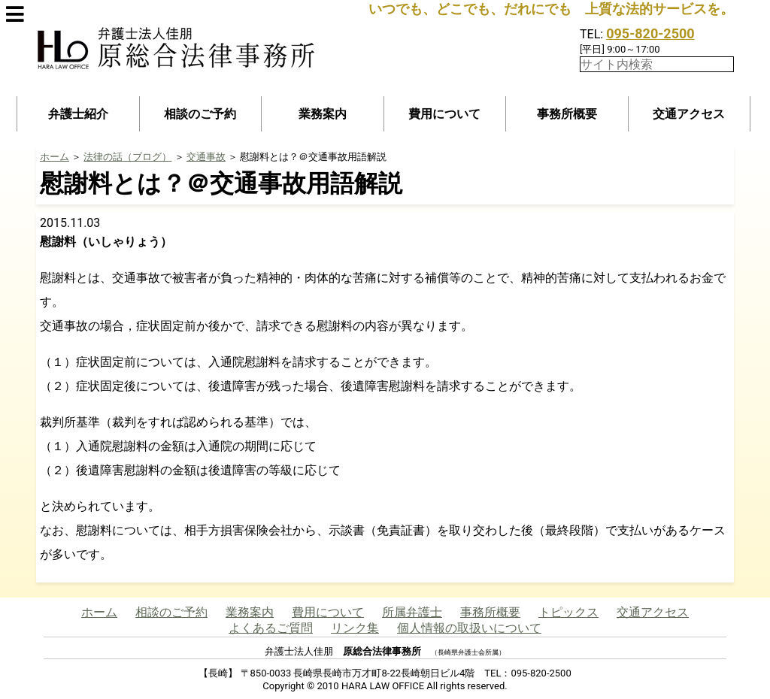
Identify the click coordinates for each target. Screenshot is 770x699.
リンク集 (355, 628)
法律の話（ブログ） (127, 156)
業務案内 (323, 114)
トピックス (568, 612)
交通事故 (206, 156)
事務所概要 (567, 114)
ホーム (54, 156)
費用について (444, 114)
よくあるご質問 (271, 628)
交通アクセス (689, 114)
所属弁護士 (412, 612)
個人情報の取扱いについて (469, 628)
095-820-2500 (650, 33)
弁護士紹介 (78, 114)
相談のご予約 (200, 114)
